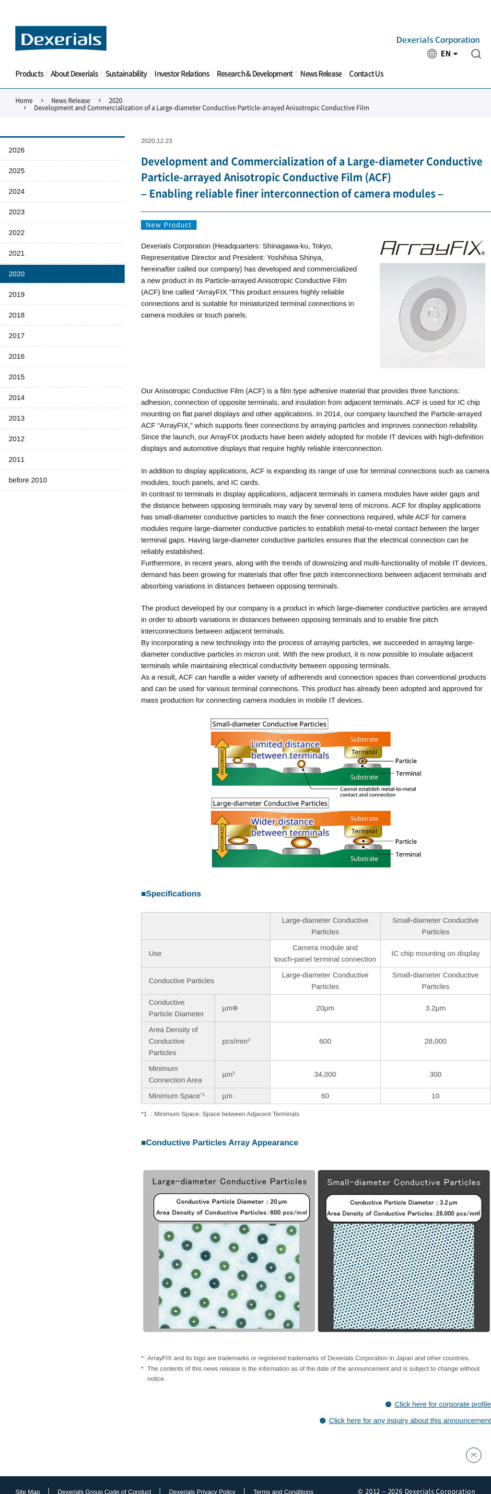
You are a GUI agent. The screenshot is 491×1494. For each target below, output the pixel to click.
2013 (16, 418)
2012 (16, 439)
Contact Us (366, 73)
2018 (16, 315)
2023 (16, 212)
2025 (16, 170)
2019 (16, 294)
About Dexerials (74, 73)
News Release (320, 73)
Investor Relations (181, 73)
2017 (16, 335)
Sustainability (126, 73)
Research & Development (255, 73)
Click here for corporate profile (443, 1404)
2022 (16, 232)
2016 (16, 356)
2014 (16, 397)
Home (24, 100)
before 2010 (28, 480)
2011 (16, 459)
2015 (16, 377)
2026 (16, 150)
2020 (115, 100)
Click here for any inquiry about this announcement (410, 1420)
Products (29, 73)
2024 (16, 191)
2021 (16, 253)
